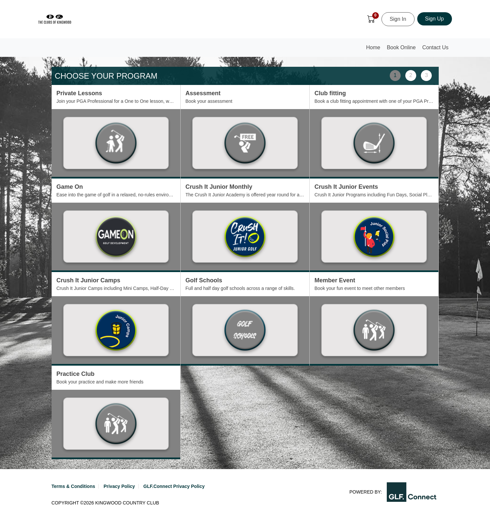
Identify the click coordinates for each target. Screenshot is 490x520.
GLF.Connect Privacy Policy (173, 486)
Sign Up (434, 18)
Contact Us (435, 47)
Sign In (398, 19)
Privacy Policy (119, 486)
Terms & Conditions (73, 486)
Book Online (401, 47)
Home (375, 49)
